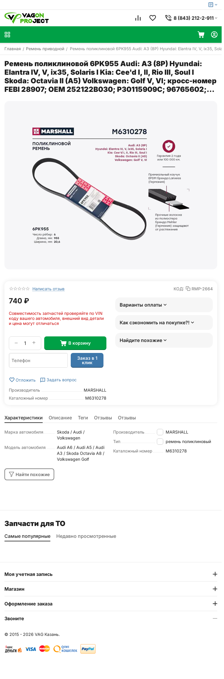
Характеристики (23, 418)
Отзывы (103, 418)
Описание (60, 418)
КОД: (179, 288)
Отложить (22, 380)
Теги (83, 418)
